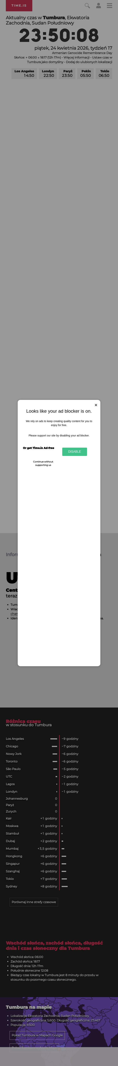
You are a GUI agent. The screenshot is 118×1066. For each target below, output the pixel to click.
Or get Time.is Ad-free (38, 448)
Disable (74, 451)
